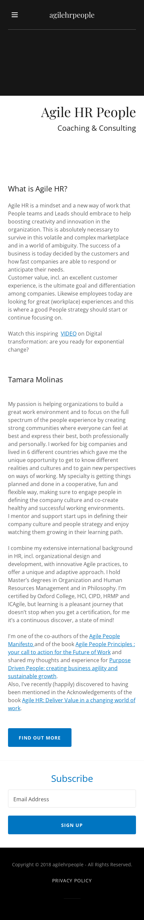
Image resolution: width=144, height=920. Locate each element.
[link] (72, 14)
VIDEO (69, 333)
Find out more (40, 738)
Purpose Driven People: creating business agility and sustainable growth (69, 668)
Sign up (72, 825)
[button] (16, 14)
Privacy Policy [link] (72, 880)
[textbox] (72, 799)
